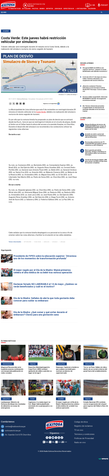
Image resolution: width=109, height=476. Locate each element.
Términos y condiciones (84, 434)
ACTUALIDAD (27, 241)
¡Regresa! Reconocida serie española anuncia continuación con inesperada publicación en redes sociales (12, 370)
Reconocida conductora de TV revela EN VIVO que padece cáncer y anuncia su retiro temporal (96, 143)
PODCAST (104, 5)
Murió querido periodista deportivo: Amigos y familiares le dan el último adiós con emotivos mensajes (95, 152)
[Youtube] (53, 437)
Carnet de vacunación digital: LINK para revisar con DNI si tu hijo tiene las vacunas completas (96, 161)
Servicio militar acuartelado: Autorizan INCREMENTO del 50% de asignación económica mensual (95, 98)
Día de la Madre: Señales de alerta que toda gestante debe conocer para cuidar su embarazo (44, 299)
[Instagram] (56, 437)
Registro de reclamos (83, 426)
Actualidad (26, 8)
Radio (10, 16)
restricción (46, 241)
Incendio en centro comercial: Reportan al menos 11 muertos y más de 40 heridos (95, 135)
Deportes (49, 8)
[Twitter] (50, 437)
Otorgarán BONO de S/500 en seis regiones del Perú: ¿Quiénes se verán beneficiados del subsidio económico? (95, 69)
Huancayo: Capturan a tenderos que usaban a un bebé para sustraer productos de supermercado (67, 370)
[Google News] (59, 437)
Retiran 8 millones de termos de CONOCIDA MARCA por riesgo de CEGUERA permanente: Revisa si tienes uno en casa (95, 127)
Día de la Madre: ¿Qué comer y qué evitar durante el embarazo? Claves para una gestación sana (40, 313)
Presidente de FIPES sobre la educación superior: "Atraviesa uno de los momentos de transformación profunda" (44, 257)
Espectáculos (68, 8)
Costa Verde (41, 112)
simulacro (55, 241)
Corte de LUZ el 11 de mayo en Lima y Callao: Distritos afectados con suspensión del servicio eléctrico (94, 78)
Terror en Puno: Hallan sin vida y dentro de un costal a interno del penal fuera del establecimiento (95, 369)
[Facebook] (47, 437)
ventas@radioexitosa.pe (15, 426)
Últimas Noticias (14, 8)
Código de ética (81, 422)
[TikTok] (62, 437)
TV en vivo (78, 430)
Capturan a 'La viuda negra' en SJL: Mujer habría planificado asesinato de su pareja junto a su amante (40, 405)
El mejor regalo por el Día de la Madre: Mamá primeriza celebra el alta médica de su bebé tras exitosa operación (42, 271)
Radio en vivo (80, 442)
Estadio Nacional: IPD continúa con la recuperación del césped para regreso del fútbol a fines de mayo (95, 405)
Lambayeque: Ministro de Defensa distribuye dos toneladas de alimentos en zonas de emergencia (13, 405)
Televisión (92, 8)
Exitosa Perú (82, 8)
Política (35, 8)
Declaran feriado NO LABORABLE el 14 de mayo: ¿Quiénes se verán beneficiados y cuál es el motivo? (45, 285)
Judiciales (58, 8)
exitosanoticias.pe (13, 430)
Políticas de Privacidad (84, 438)
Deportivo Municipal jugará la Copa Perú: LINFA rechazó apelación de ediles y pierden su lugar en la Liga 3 (40, 370)
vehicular (62, 241)
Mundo (42, 8)
